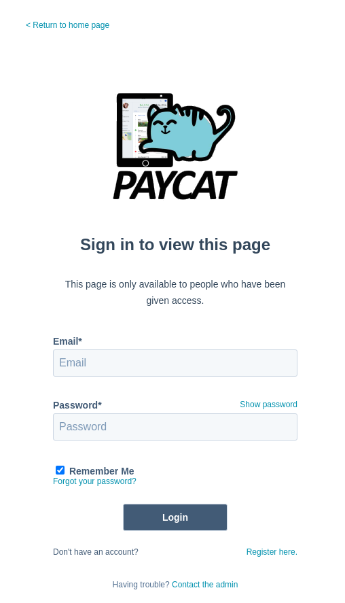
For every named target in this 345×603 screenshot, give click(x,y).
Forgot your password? (95, 481)
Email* (67, 341)
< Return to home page (67, 25)
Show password (268, 404)
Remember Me (101, 471)
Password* (77, 405)
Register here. (272, 552)
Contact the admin (205, 584)
